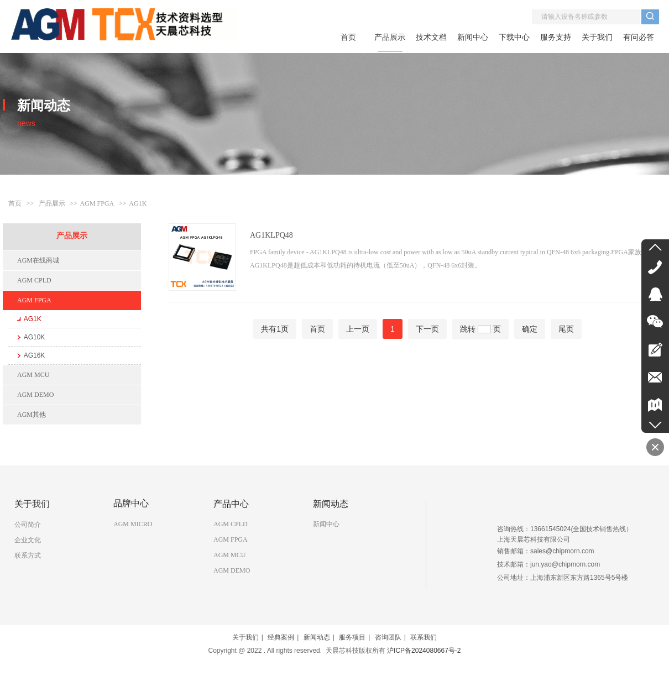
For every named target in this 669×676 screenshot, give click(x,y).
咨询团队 (388, 637)
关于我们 (245, 637)
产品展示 (52, 203)
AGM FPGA (97, 203)
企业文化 (27, 540)
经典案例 (281, 637)
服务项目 (352, 637)
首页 (15, 203)
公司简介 (27, 524)
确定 (529, 328)
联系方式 (27, 555)
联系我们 (423, 637)
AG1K (138, 203)
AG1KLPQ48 (271, 235)
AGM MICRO (132, 524)
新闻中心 (326, 524)
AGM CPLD (230, 524)
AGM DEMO (231, 570)
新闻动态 (317, 637)
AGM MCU (229, 555)
